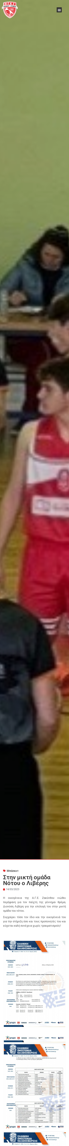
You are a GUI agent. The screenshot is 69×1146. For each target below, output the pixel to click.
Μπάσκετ (12, 870)
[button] (59, 9)
